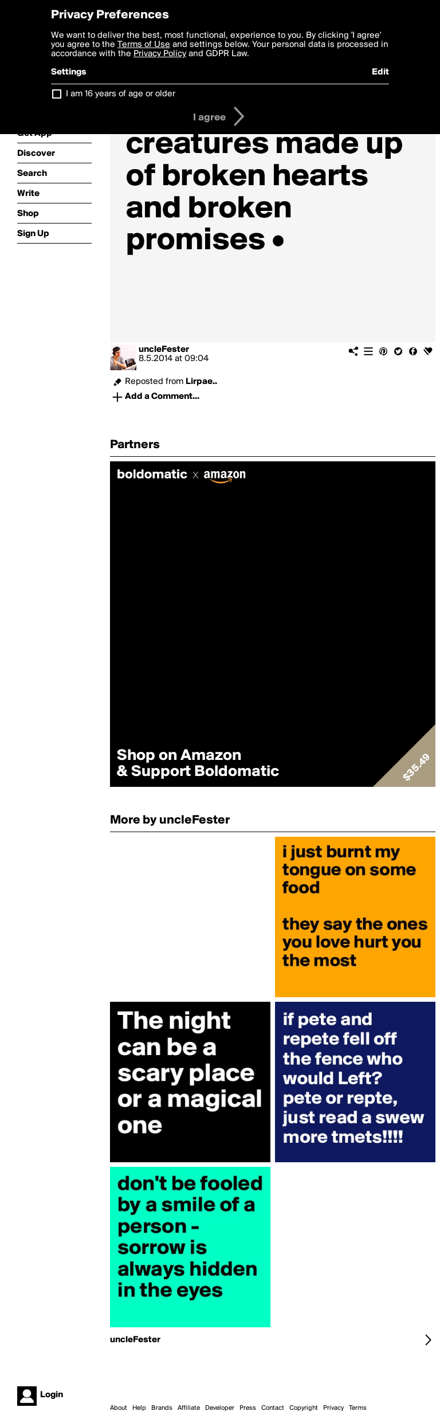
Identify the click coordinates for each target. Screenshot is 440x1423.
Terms (358, 1408)
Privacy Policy (159, 53)
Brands (161, 1408)
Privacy (333, 1408)
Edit (380, 72)
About (118, 1408)
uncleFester (164, 349)
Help (139, 1408)
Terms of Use (143, 44)
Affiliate (189, 1408)
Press (247, 1408)
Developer (219, 1408)
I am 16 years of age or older (120, 94)
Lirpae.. (201, 381)
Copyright (303, 1408)
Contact (272, 1408)
